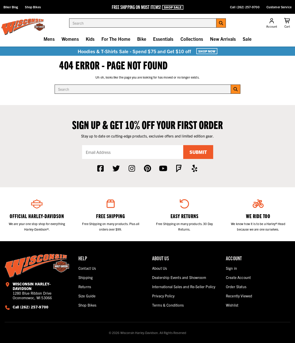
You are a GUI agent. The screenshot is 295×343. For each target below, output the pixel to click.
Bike (141, 39)
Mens (49, 39)
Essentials (163, 39)
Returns (84, 286)
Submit (198, 152)
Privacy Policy (163, 295)
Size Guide (87, 295)
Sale (247, 39)
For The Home (115, 39)
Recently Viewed (239, 295)
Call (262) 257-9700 (245, 7)
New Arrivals (223, 39)
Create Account (238, 277)
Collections (191, 39)
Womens (70, 39)
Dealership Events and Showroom (179, 277)
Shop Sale (172, 7)
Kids (90, 39)
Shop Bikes (33, 7)
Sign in (231, 268)
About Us (159, 268)
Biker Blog (10, 7)
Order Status (236, 286)
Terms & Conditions (168, 305)
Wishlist (232, 305)
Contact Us (87, 268)
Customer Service (279, 7)
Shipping (85, 277)
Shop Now (206, 51)
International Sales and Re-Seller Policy (183, 286)
